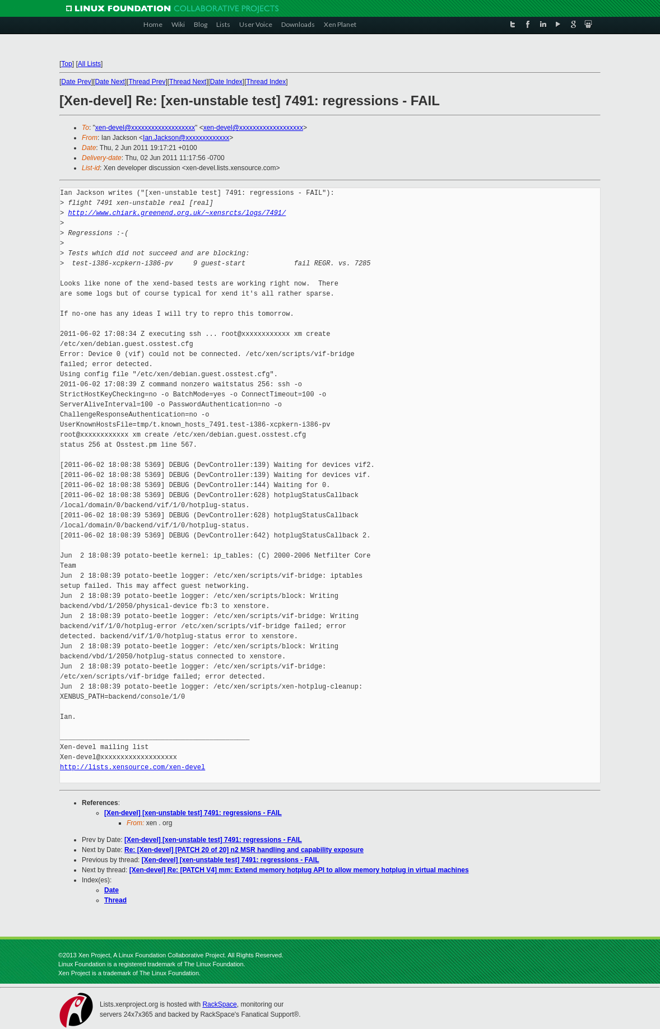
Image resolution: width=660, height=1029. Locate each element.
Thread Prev (146, 82)
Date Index (226, 82)
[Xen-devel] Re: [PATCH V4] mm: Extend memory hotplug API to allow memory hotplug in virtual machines (299, 870)
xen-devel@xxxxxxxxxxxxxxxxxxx (145, 128)
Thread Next (187, 82)
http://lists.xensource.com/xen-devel (132, 767)
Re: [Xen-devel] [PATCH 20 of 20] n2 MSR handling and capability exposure (244, 850)
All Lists (89, 64)
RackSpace (219, 1004)
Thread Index (266, 82)
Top (66, 64)
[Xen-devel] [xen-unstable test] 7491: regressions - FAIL (193, 813)
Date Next (109, 82)
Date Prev (76, 82)
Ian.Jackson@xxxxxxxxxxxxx (186, 138)
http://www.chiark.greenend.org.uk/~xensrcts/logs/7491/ (177, 213)
